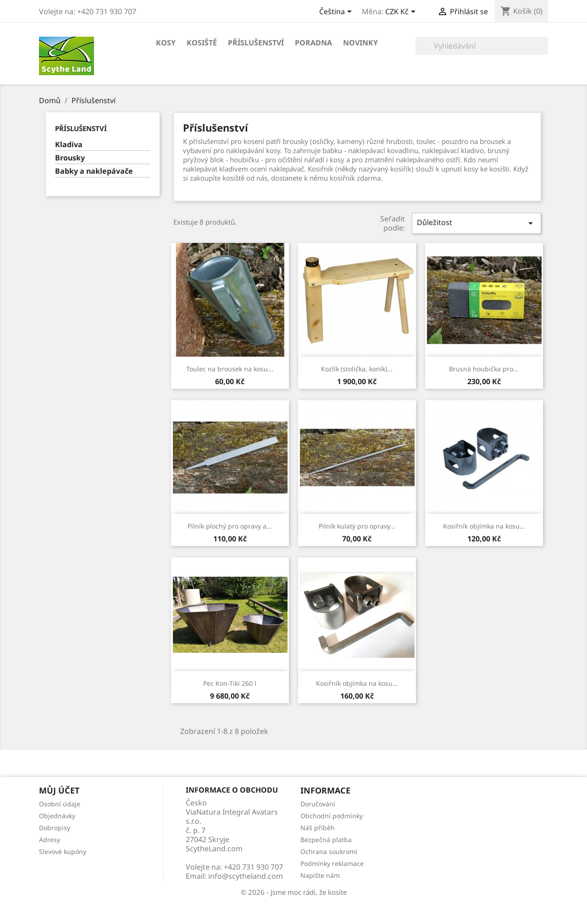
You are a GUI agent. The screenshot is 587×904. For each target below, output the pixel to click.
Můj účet (59, 790)
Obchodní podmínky (331, 815)
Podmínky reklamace (332, 863)
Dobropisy (54, 827)
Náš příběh (317, 827)
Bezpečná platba (326, 839)
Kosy (166, 43)
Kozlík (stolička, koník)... (357, 368)
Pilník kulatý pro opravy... (357, 526)
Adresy (49, 839)
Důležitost (476, 223)
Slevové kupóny (62, 851)
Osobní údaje (59, 803)
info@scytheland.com (245, 876)
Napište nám (320, 875)
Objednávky (57, 815)
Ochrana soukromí (328, 851)
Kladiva (69, 144)
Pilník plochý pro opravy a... (230, 526)
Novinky (360, 43)
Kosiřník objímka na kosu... (484, 526)
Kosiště (202, 43)
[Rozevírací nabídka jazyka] (337, 12)
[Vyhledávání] (481, 46)
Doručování (317, 803)
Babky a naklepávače (94, 171)
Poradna (313, 43)
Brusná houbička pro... (484, 368)
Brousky (70, 158)
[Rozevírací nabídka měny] (402, 12)
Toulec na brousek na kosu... (229, 368)
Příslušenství (256, 43)
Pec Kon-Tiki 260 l (229, 683)
